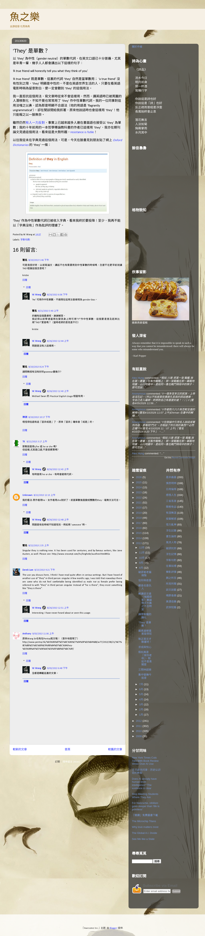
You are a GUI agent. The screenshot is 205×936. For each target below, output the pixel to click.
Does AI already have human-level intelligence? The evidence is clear (144, 783)
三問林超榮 (144, 669)
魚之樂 (25, 17)
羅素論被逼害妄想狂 (145, 632)
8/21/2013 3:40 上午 (48, 311)
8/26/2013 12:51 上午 (58, 608)
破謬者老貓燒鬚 (144, 574)
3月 (141, 704)
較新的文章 (20, 749)
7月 (141, 684)
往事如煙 (171, 565)
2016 (139, 527)
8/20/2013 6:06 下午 (57, 295)
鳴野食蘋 (171, 595)
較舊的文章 (115, 749)
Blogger (113, 928)
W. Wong (36, 295)
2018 (139, 517)
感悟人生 (171, 494)
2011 (139, 726)
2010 (139, 731)
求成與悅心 (144, 647)
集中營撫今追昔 (144, 676)
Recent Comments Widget (183, 458)
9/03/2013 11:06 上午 (43, 634)
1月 (141, 714)
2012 (139, 720)
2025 (139, 482)
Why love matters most (145, 826)
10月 (142, 557)
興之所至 (171, 577)
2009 (139, 736)
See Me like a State (143, 838)
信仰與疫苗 (144, 580)
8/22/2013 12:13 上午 (44, 495)
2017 (139, 522)
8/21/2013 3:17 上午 (37, 442)
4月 (141, 699)
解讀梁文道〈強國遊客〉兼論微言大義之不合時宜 (145, 601)
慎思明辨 (171, 483)
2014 (139, 538)
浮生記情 (171, 554)
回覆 (24, 280)
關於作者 (137, 46)
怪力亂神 (171, 524)
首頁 (67, 749)
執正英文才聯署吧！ (145, 640)
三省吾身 (171, 500)
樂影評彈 (171, 571)
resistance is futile (82, 132)
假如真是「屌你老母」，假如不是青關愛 (145, 658)
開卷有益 (171, 506)
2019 (139, 512)
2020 (139, 507)
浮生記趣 (171, 530)
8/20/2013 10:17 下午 (39, 417)
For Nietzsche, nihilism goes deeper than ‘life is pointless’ (145, 806)
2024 (139, 487)
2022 (139, 497)
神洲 (24, 417)
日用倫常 (171, 489)
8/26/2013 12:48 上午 (58, 520)
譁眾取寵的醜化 (144, 616)
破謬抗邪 (171, 548)
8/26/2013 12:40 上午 (58, 391)
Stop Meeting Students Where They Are (145, 795)
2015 (139, 532)
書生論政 (171, 536)
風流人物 (171, 542)
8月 (141, 567)
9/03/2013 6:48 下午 (57, 668)
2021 (139, 502)
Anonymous (139, 393)
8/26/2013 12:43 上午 (58, 469)
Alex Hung (138, 377)
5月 (141, 694)
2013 (139, 543)
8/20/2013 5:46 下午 (38, 260)
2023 (139, 492)
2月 (141, 709)
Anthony (26, 634)
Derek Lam (27, 570)
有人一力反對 (35, 122)
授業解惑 (171, 518)
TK (23, 442)
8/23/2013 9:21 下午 (44, 570)
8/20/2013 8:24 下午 (38, 367)
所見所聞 (171, 583)
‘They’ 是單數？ (144, 624)
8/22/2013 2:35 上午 (38, 545)
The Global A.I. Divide (144, 832)
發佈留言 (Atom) (71, 762)
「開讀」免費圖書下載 (145, 815)
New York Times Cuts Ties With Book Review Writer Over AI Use (145, 760)
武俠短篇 (171, 607)
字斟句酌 (25, 240)
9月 (141, 562)
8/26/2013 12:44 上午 (58, 341)
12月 (142, 547)
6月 (141, 689)
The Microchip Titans (144, 821)
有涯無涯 (171, 512)
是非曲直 (171, 477)
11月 (142, 552)
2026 (139, 477)
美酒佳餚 (171, 601)
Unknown (27, 495)
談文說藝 (171, 589)
